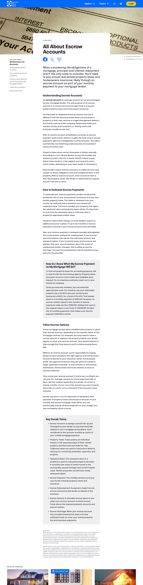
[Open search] (114, 4)
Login (131, 4)
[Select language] (121, 4)
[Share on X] (52, 60)
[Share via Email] (59, 60)
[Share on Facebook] (45, 59)
